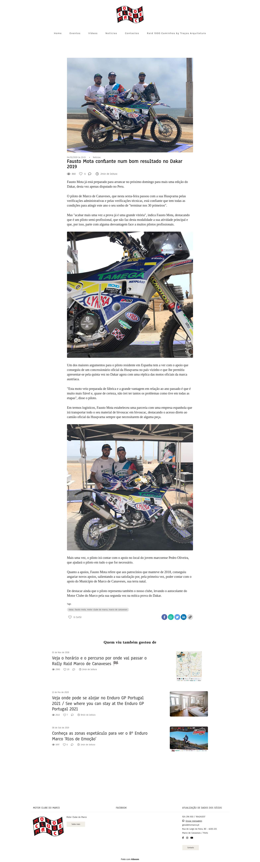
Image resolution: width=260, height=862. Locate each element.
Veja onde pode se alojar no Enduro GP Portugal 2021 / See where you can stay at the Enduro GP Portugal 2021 (98, 703)
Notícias (111, 33)
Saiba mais (76, 824)
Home (58, 33)
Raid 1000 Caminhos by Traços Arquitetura (176, 33)
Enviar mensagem (194, 821)
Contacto (190, 847)
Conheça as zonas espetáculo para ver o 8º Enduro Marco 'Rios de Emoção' (99, 736)
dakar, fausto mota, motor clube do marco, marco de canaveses (98, 609)
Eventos (74, 33)
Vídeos (93, 33)
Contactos (132, 33)
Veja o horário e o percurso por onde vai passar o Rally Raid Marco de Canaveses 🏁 (99, 660)
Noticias (96, 157)
